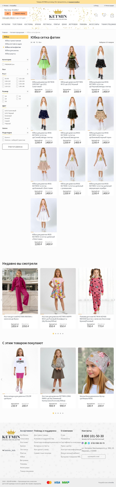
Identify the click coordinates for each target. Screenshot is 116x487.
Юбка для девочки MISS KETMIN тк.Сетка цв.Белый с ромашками (72, 186)
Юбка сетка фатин (12, 47)
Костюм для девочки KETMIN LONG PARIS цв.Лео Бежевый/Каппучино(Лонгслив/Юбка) (56, 398)
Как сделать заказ (41, 449)
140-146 (21, 86)
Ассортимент (26, 430)
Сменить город (20, 13)
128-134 (21, 81)
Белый (7, 118)
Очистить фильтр (15, 147)
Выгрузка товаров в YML (71, 457)
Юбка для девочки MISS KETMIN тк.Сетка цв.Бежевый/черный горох (100, 135)
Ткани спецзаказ (27, 471)
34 (20, 99)
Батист (7, 137)
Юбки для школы (12, 50)
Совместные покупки (42, 453)
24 (31, 42)
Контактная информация (71, 449)
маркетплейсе (74, 2)
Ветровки (73, 24)
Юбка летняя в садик (13, 44)
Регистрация (110, 5)
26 (6, 96)
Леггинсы (47, 24)
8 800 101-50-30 (93, 436)
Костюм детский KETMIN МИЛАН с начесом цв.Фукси (18, 317)
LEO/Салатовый (10, 111)
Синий (7, 121)
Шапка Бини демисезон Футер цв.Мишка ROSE (92, 397)
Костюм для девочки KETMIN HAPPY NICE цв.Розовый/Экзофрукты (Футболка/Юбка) (57, 318)
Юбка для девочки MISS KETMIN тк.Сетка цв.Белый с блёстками (43, 236)
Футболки (6, 24)
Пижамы (83, 24)
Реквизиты (65, 439)
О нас (63, 435)
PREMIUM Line (9, 64)
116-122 (7, 86)
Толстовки (17, 24)
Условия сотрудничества (44, 439)
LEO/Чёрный (9, 113)
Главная (5, 32)
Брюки (38, 24)
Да (8, 13)
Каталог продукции (17, 32)
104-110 (7, 81)
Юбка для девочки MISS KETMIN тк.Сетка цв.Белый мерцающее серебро (100, 186)
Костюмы (28, 24)
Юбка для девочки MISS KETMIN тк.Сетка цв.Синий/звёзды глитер (42, 135)
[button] (53, 333)
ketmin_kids (10, 450)
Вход (96, 5)
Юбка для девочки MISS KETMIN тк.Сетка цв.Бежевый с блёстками (42, 186)
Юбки (64, 24)
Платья (57, 24)
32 (20, 96)
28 (6, 99)
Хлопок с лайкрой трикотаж (15, 140)
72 (37, 42)
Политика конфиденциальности (47, 442)
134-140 (21, 84)
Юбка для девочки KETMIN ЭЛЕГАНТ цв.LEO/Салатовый (43, 84)
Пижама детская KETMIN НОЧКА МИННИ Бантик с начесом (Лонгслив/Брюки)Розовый (95, 318)
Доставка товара (41, 435)
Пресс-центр (66, 446)
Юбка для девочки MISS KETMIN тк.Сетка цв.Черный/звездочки (70, 135)
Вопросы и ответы (41, 446)
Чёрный (8, 124)
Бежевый (8, 116)
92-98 (7, 79)
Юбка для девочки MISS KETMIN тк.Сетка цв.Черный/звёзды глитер (100, 84)
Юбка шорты (10, 54)
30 (6, 101)
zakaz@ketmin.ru (8, 18)
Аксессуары (94, 24)
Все (40, 42)
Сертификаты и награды (71, 442)
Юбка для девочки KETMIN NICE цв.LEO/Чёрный (72, 83)
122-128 (21, 79)
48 (34, 42)
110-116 (7, 84)
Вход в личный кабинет (70, 453)
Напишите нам (93, 457)
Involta (111, 482)
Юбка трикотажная (13, 40)
